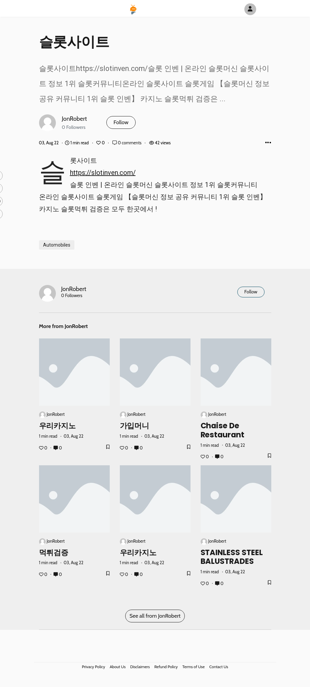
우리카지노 (57, 425)
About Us (118, 666)
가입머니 (134, 425)
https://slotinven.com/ (103, 173)
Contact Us (218, 666)
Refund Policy (166, 666)
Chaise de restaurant (223, 430)
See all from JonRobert (155, 616)
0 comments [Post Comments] (127, 142)
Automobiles (56, 245)
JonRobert (74, 118)
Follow (120, 122)
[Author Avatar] (250, 9)
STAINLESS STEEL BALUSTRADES (232, 557)
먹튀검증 (54, 552)
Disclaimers (140, 666)
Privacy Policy (93, 666)
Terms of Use (193, 666)
